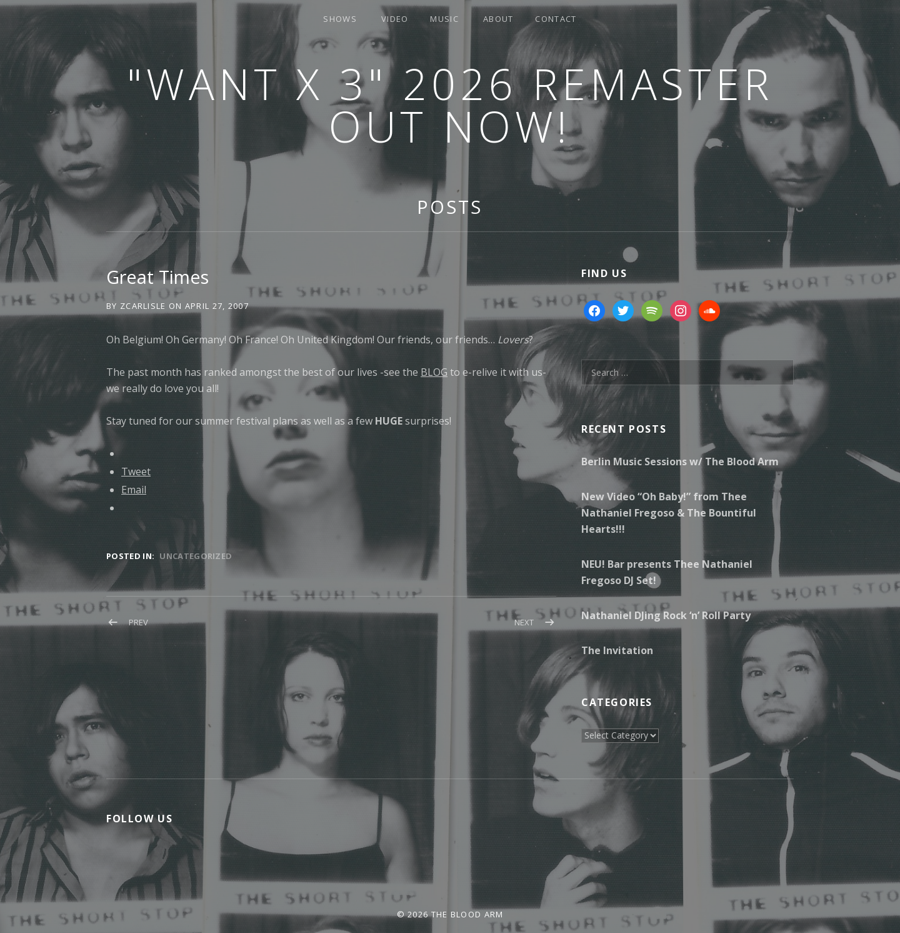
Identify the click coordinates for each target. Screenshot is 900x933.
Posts (449, 206)
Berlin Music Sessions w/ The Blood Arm (680, 461)
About (498, 18)
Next (524, 622)
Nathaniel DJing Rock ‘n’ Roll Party (666, 615)
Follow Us (139, 818)
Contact (555, 18)
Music (444, 18)
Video (395, 18)
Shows (340, 18)
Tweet (136, 471)
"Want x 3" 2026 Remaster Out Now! (449, 104)
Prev (138, 622)
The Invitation (617, 650)
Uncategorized (195, 556)
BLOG (434, 372)
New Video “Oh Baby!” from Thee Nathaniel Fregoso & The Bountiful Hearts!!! (668, 513)
